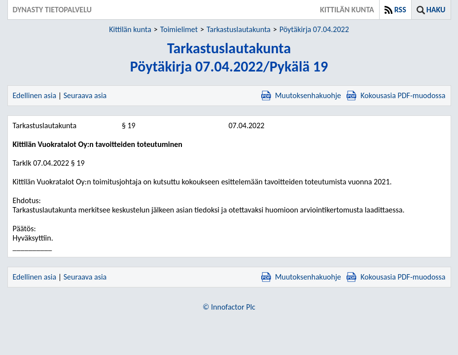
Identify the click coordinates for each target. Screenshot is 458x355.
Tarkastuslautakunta (239, 29)
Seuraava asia (85, 95)
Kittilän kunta (130, 29)
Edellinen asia (35, 95)
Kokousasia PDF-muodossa (396, 95)
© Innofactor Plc (229, 307)
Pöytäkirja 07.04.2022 (314, 29)
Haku (436, 9)
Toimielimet (179, 29)
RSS (400, 9)
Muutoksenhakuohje (301, 95)
